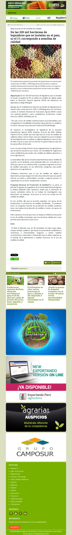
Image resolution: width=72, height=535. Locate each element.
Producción (15, 493)
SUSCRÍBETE (14, 527)
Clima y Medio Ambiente (19, 479)
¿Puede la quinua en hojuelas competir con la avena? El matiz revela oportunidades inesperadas (56, 293)
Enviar (48, 262)
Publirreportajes (17, 499)
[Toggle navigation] (63, 12)
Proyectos (14, 496)
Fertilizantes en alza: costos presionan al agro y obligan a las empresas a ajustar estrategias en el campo (36, 294)
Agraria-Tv (14, 468)
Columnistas (15, 504)
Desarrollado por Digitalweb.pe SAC (36, 534)
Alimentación (15, 474)
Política (13, 490)
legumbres (23, 268)
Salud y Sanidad (16, 501)
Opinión (14, 488)
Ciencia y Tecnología (18, 477)
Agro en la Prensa (17, 471)
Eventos (14, 482)
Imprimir (56, 262)
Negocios (14, 485)
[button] (55, 273)
